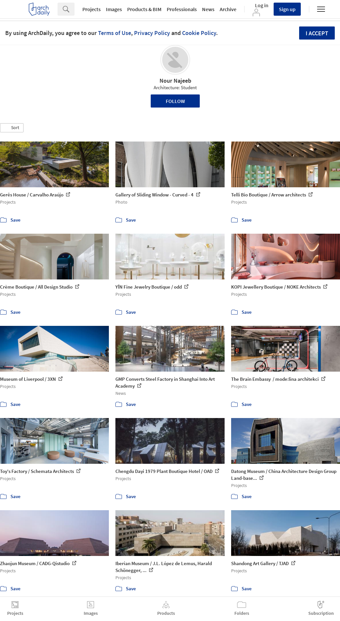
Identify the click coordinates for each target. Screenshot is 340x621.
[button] (12, 127)
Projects (91, 9)
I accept (317, 33)
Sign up (287, 9)
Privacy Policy (152, 33)
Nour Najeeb (175, 80)
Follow (175, 101)
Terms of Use (114, 33)
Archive (228, 9)
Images (114, 9)
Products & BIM (144, 9)
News (208, 9)
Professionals (182, 9)
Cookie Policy (199, 33)
